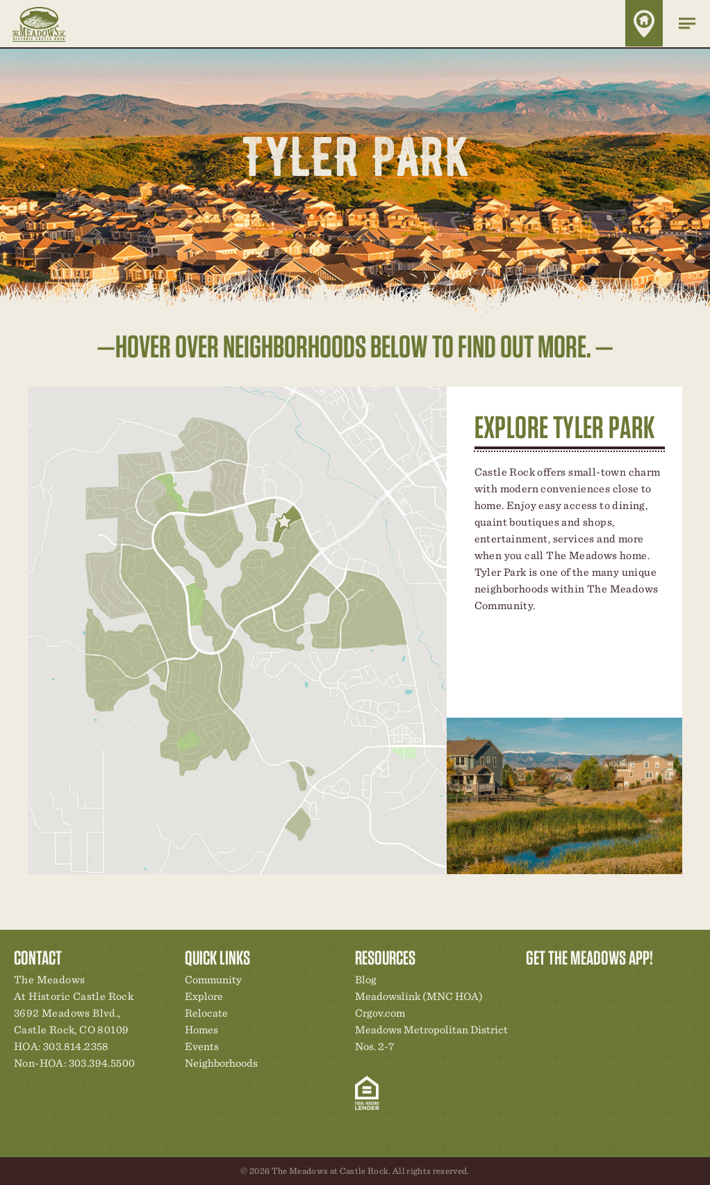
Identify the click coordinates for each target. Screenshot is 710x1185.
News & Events (632, 983)
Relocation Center (561, 983)
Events (202, 1046)
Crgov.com (380, 1012)
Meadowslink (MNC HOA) (419, 996)
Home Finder (644, 23)
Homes (201, 1029)
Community (213, 979)
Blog (366, 979)
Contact (656, 983)
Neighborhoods (221, 1063)
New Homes (608, 983)
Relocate (206, 1012)
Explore (204, 996)
